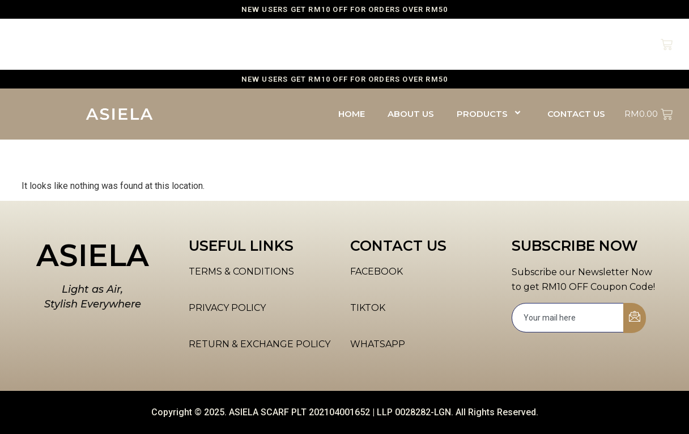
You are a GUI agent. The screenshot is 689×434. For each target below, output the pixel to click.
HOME (351, 44)
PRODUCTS (491, 44)
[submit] (634, 318)
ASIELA (92, 255)
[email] (568, 317)
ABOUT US (411, 44)
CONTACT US (576, 44)
